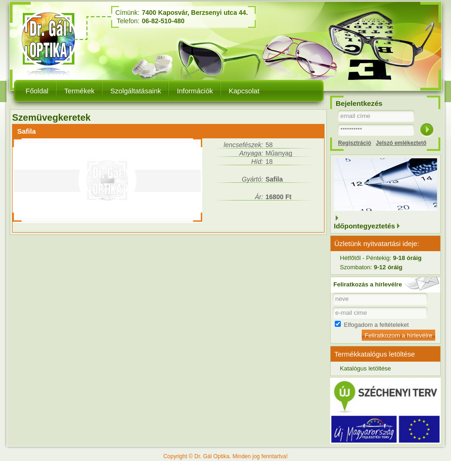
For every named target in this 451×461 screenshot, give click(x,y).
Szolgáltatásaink (135, 91)
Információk (195, 91)
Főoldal (37, 91)
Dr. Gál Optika (50, 39)
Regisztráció (354, 143)
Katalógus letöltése (365, 368)
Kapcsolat (244, 91)
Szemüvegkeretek (51, 117)
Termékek (79, 91)
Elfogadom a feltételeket (372, 324)
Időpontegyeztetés (364, 226)
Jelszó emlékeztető (401, 143)
